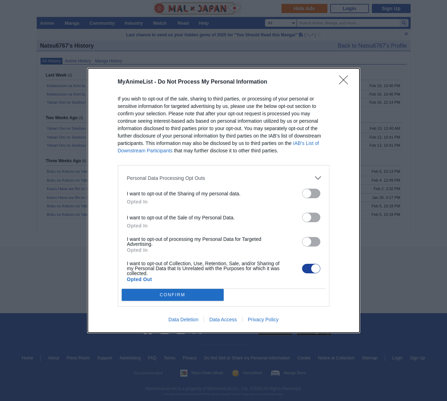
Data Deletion (184, 319)
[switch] (311, 193)
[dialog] (224, 200)
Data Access (223, 319)
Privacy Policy (263, 319)
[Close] (345, 82)
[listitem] (223, 178)
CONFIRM (172, 295)
